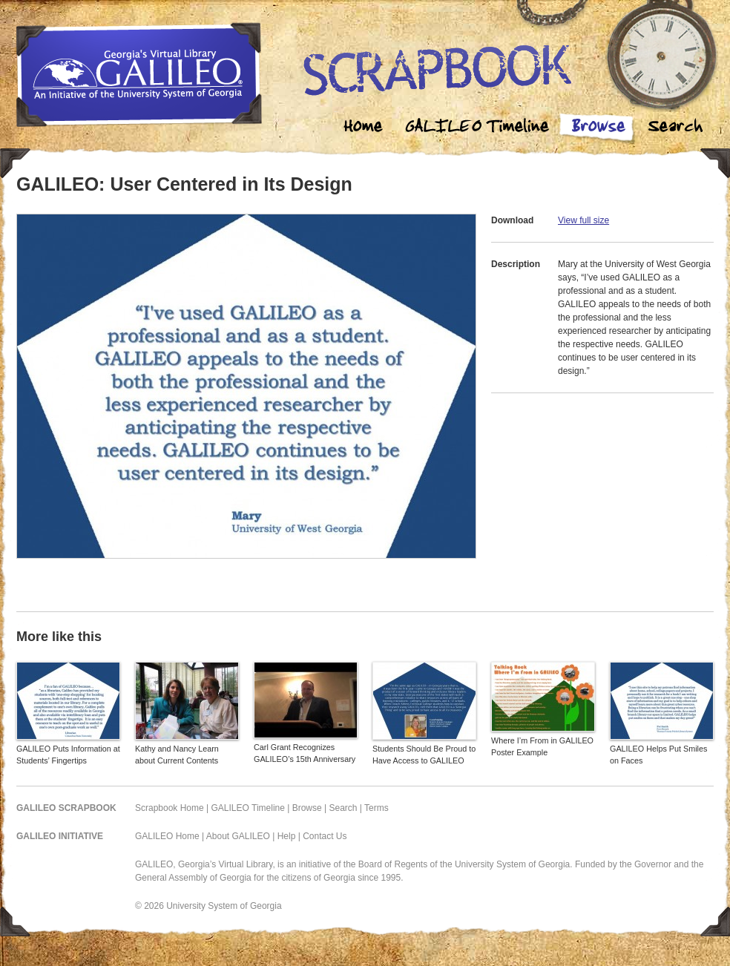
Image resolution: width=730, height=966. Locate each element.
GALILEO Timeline (248, 808)
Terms (376, 808)
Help (286, 836)
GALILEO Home (167, 836)
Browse (598, 128)
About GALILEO (238, 836)
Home (363, 128)
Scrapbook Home (169, 808)
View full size (583, 220)
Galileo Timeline (480, 128)
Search (675, 128)
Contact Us (324, 836)
